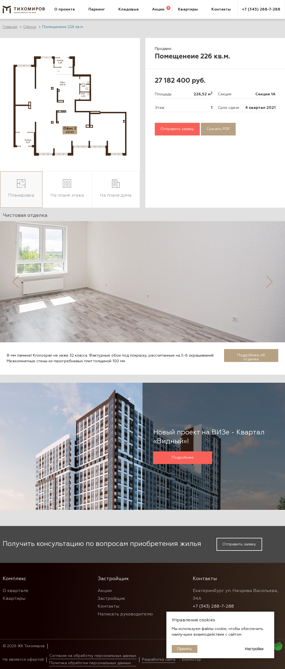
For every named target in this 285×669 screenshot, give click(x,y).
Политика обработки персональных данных (90, 663)
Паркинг (96, 9)
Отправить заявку (177, 129)
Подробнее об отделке (251, 357)
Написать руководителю (125, 614)
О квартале (15, 591)
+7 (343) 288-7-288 (261, 9)
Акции (158, 9)
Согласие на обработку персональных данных (92, 656)
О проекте (64, 9)
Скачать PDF (218, 129)
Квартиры (188, 9)
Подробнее (183, 457)
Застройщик (111, 599)
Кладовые (128, 9)
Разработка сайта (158, 659)
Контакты (221, 9)
